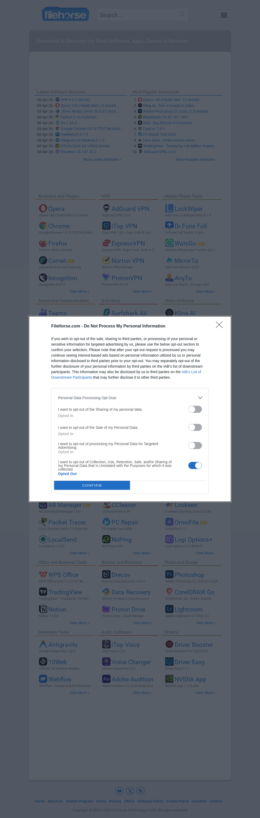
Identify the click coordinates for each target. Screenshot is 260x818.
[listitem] (130, 397)
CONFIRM (92, 485)
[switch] (195, 409)
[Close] (221, 326)
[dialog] (130, 409)
